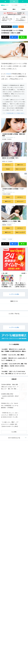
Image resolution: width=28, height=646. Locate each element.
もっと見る (14, 549)
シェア (14, 37)
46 (14, 1)
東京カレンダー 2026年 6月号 (14, 634)
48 (5, 1)
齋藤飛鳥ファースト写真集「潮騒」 (11, 221)
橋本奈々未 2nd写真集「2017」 (10, 158)
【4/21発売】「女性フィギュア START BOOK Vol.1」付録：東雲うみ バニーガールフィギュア (13, 490)
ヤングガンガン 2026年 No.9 (14, 614)
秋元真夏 (10, 239)
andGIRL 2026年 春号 (12, 562)
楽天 (24, 565)
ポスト (6, 37)
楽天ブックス (20, 164)
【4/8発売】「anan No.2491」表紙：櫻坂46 (12, 472)
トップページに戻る (14, 294)
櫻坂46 (14, 9)
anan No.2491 (10, 578)
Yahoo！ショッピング (20, 169)
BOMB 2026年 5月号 (12, 588)
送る (23, 37)
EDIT (16, 340)
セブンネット (8, 164)
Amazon (8, 74)
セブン (17, 565)
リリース (15, 26)
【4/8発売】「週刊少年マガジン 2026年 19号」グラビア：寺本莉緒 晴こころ (14, 477)
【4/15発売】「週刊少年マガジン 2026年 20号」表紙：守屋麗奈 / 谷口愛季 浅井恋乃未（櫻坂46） (14, 468)
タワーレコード (20, 201)
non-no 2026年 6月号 (12, 624)
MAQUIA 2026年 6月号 (12, 643)
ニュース (21, 26)
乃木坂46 (4, 9)
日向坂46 (23, 9)
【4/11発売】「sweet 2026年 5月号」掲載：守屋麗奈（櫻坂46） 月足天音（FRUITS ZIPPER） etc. (14, 484)
